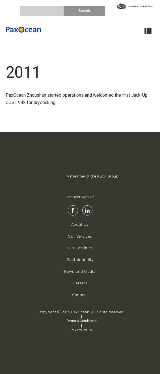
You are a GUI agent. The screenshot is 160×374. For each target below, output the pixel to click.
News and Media (80, 271)
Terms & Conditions (81, 321)
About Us (80, 224)
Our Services (80, 236)
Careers (80, 283)
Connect (80, 295)
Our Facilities (80, 248)
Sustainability (80, 259)
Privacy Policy (81, 330)
